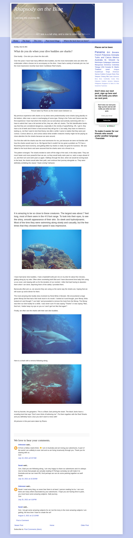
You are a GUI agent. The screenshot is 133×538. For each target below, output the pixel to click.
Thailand (98, 69)
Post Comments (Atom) (33, 529)
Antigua (116, 69)
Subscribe (106, 120)
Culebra (102, 74)
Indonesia (115, 62)
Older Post (85, 525)
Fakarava (97, 81)
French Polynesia (102, 55)
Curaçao (108, 74)
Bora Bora (98, 79)
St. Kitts (116, 83)
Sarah (20, 465)
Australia (99, 60)
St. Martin (115, 67)
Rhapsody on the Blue (38, 9)
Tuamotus (104, 86)
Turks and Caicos (103, 57)
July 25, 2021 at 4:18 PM (27, 500)
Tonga (108, 72)
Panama (100, 52)
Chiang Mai (105, 76)
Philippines (98, 83)
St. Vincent (109, 60)
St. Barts (111, 83)
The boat (26, 41)
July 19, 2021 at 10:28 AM (27, 479)
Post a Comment (22, 520)
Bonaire (115, 52)
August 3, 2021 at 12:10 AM (28, 516)
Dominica (107, 65)
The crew (37, 41)
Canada (108, 67)
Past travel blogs (53, 41)
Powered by (107, 126)
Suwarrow (98, 86)
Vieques (97, 76)
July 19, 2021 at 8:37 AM (27, 458)
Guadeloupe (99, 72)
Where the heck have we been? (76, 41)
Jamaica (110, 81)
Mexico (116, 57)
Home (15, 41)
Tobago (97, 67)
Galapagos (107, 62)
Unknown (22, 445)
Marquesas (99, 65)
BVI (108, 52)
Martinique (99, 62)
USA (102, 67)
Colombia (115, 65)
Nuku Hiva (115, 74)
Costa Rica (115, 79)
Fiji (118, 60)
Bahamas (116, 76)
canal (108, 69)
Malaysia (116, 81)
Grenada (115, 55)
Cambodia (107, 79)
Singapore (105, 83)
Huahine (104, 81)
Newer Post (18, 525)
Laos (111, 76)
